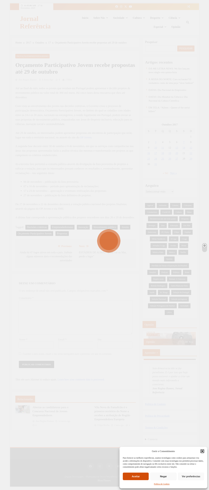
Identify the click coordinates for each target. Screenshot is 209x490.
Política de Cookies (161, 484)
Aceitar (136, 476)
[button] (202, 451)
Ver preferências (191, 476)
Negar (163, 476)
